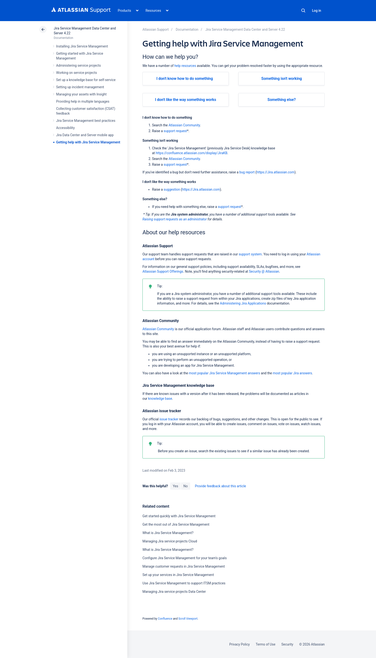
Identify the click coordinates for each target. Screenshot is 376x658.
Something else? (281, 99)
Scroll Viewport (188, 618)
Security (287, 644)
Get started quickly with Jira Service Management (178, 516)
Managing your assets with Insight (81, 94)
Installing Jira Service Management (82, 46)
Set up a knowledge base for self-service (86, 80)
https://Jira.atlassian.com (275, 172)
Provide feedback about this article (220, 486)
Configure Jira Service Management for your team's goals (184, 558)
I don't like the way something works (185, 99)
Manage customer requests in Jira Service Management (183, 566)
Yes (175, 486)
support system (250, 254)
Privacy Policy (239, 644)
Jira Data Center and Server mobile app (85, 135)
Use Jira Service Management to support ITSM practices (183, 583)
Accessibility (65, 128)
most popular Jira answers (292, 373)
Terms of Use (265, 644)
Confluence (165, 618)
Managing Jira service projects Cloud (169, 541)
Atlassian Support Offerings (162, 271)
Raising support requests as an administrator (174, 219)
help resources (185, 66)
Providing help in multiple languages (82, 101)
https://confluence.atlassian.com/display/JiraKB (191, 153)
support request (175, 131)
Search (303, 10)
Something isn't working (281, 78)
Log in (316, 10)
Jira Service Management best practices (85, 121)
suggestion (172, 189)
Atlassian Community (184, 125)
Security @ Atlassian (264, 271)
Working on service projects (76, 73)
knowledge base (160, 398)
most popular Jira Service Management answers (224, 373)
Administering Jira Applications (243, 303)
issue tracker (168, 419)
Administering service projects (78, 65)
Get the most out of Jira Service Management (175, 524)
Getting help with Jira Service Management (88, 142)
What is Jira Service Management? (167, 533)
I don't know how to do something (184, 78)
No (185, 486)
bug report (247, 172)
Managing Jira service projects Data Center (174, 591)
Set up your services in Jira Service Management (178, 575)
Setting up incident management (80, 87)
